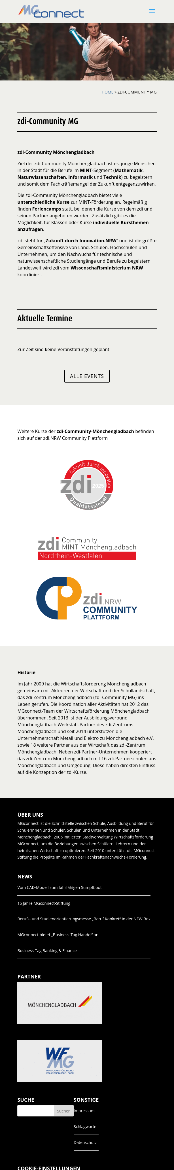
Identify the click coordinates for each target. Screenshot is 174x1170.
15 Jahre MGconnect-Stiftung (43, 903)
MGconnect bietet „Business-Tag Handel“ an (57, 934)
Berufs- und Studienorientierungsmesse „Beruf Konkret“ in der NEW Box (83, 918)
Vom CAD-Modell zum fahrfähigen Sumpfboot (59, 887)
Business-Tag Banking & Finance (47, 950)
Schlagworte (85, 1126)
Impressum (84, 1110)
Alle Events (87, 376)
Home (108, 92)
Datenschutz (85, 1142)
